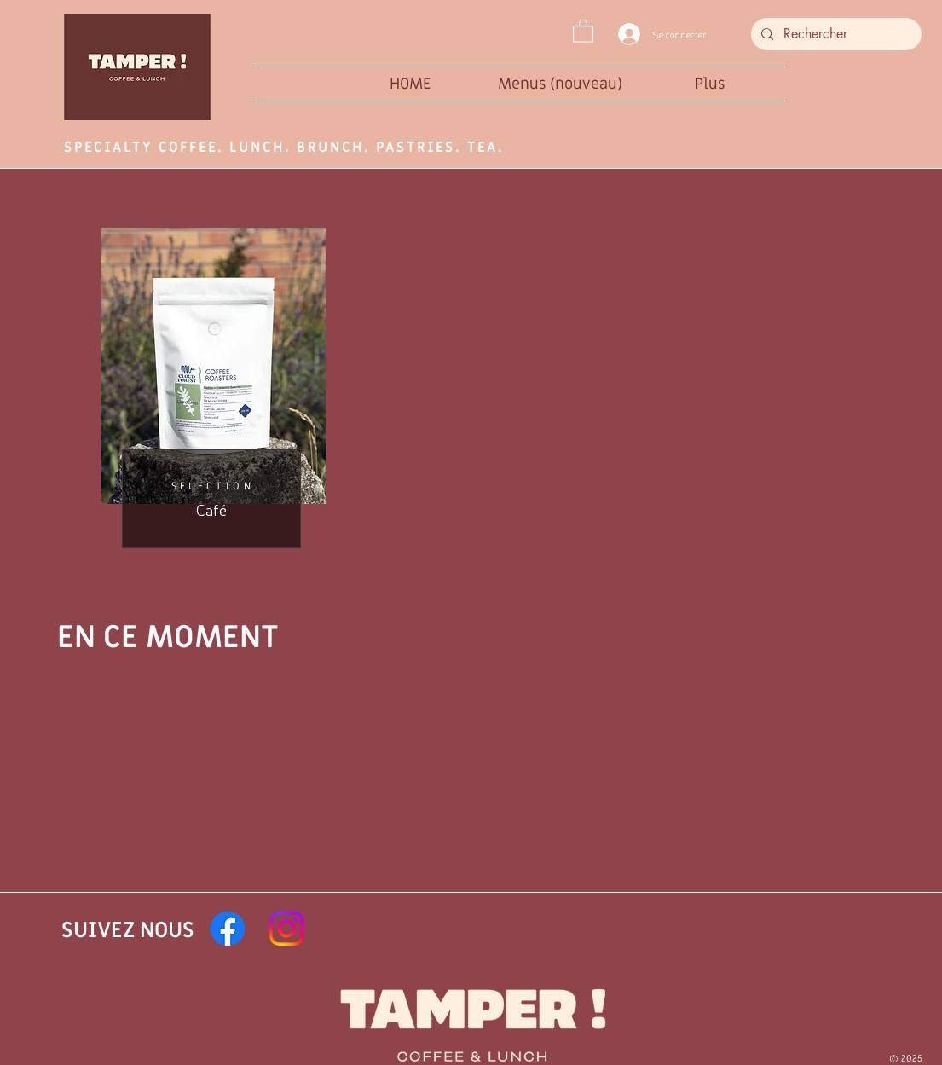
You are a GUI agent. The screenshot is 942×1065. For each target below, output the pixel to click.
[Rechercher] (834, 34)
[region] (211, 384)
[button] (583, 30)
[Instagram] (286, 929)
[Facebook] (228, 929)
